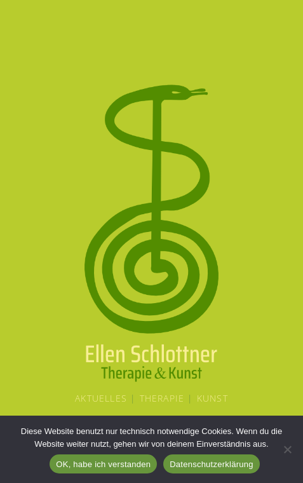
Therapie (162, 398)
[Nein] (287, 449)
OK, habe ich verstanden (103, 464)
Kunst (212, 398)
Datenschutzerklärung (211, 464)
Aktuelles (101, 398)
